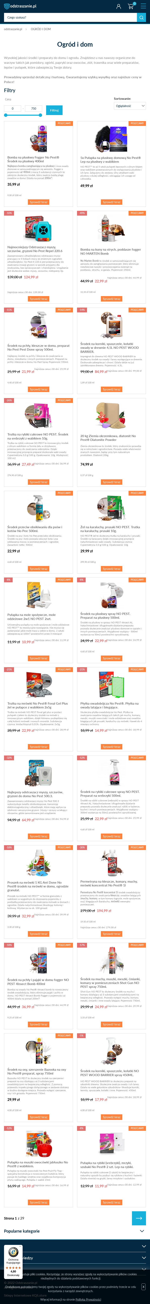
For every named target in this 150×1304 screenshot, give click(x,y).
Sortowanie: (122, 98)
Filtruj (54, 110)
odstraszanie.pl (20, 6)
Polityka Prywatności (88, 1299)
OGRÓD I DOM (41, 29)
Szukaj (141, 17)
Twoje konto (118, 6)
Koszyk (130, 3)
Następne (139, 1218)
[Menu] (20, 1247)
